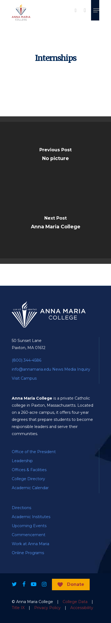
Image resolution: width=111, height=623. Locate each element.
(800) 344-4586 (26, 360)
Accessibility (81, 607)
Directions (21, 507)
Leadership (22, 460)
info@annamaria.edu (31, 369)
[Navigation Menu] (96, 10)
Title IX (18, 607)
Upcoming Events (29, 525)
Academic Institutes (31, 516)
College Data (75, 601)
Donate (75, 584)
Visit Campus (24, 378)
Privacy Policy (47, 607)
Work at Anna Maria (30, 543)
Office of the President (34, 451)
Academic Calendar (30, 487)
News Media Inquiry (71, 369)
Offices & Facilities (29, 469)
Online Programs (28, 552)
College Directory (28, 478)
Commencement (28, 534)
